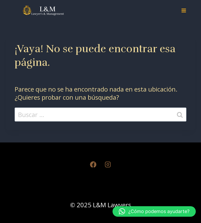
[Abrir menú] (183, 10)
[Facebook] (93, 164)
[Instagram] (108, 164)
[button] (154, 211)
